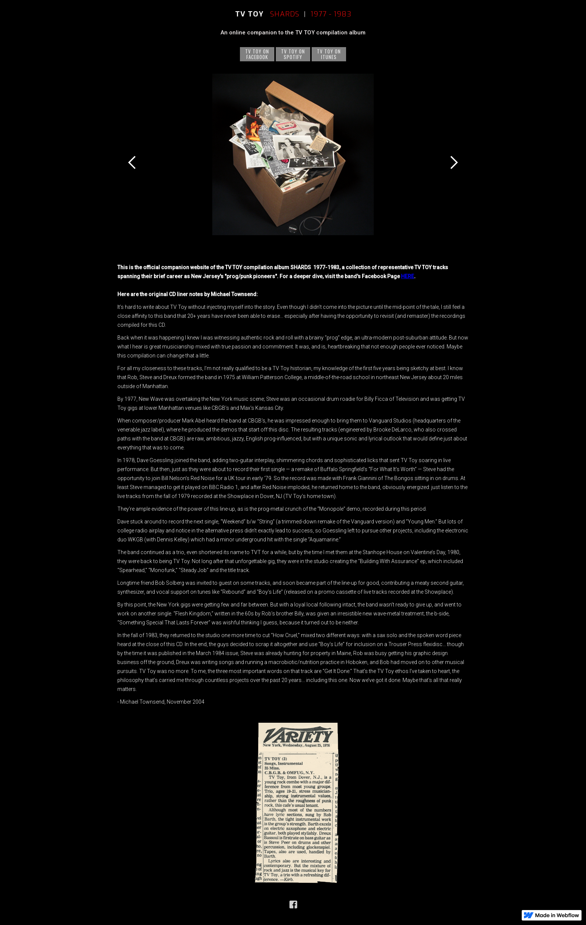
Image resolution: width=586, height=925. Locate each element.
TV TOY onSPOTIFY (293, 54)
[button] (132, 162)
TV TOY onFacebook (257, 54)
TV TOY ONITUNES (329, 54)
